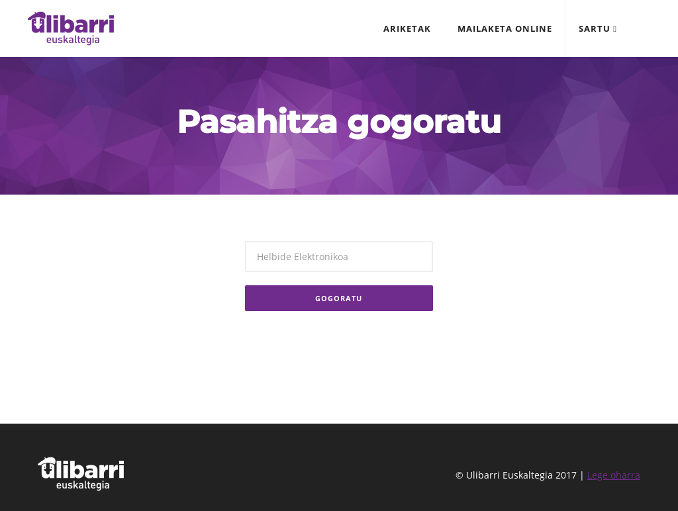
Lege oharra (613, 475)
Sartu (598, 28)
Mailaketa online (505, 28)
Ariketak (407, 28)
